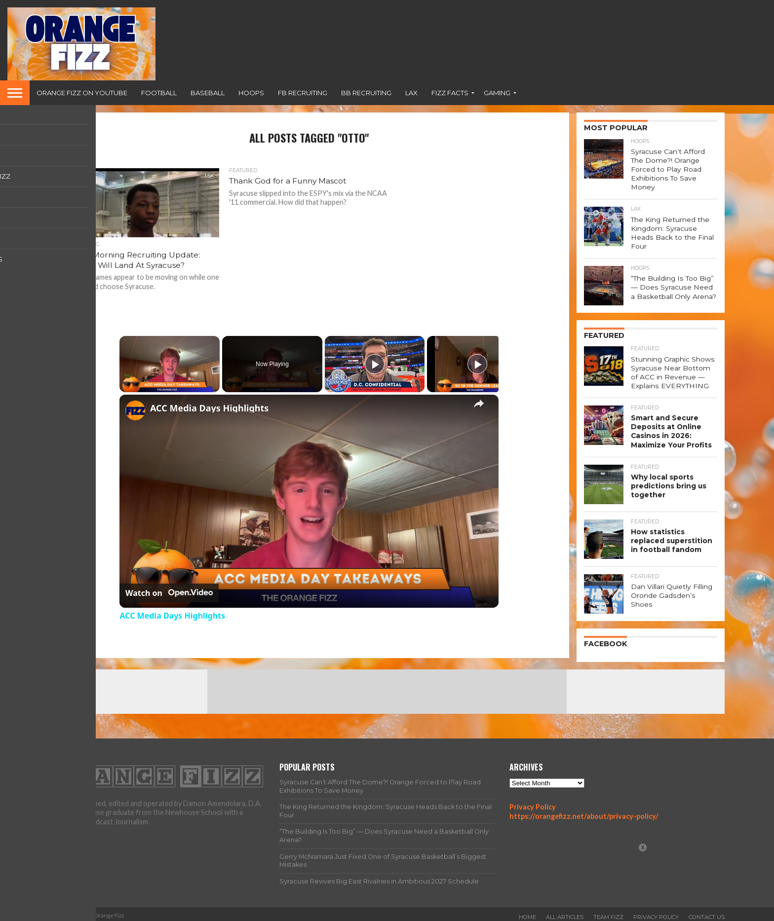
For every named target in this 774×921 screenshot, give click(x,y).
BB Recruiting (366, 93)
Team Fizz (608, 912)
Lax (411, 93)
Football (159, 93)
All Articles (564, 912)
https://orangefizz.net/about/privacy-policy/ (583, 812)
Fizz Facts (449, 93)
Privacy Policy (532, 803)
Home (527, 912)
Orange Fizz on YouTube (82, 93)
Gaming (497, 93)
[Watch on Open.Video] (169, 593)
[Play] (375, 364)
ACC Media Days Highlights (209, 408)
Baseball (208, 93)
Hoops (251, 93)
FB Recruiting (302, 93)
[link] (135, 410)
